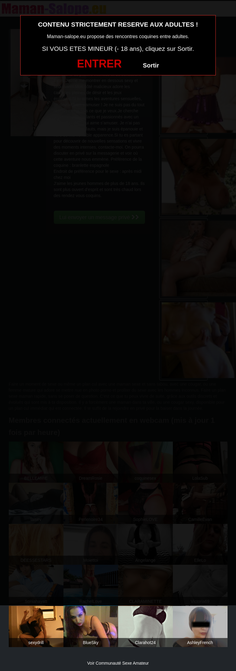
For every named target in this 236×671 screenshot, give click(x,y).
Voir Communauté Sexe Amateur (118, 663)
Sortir (151, 65)
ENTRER (99, 64)
